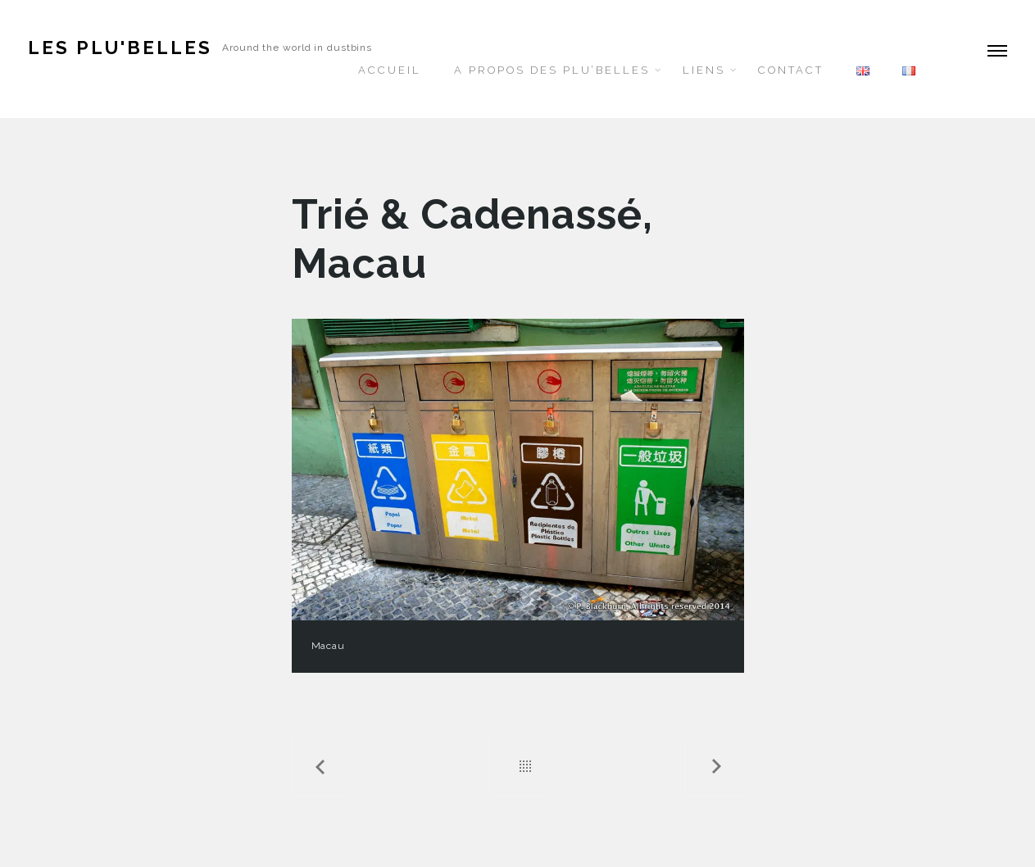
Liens (704, 70)
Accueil (389, 70)
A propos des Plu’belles (552, 70)
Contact (791, 70)
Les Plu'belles (120, 47)
